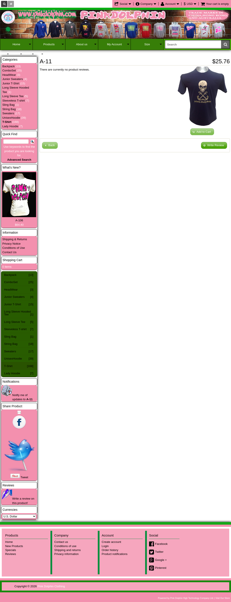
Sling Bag (8, 104)
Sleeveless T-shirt (13, 100)
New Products (14, 546)
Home (16, 44)
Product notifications (115, 554)
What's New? (11, 167)
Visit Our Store (223, 598)
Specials (10, 550)
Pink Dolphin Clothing (51, 586)
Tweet (24, 477)
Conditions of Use (13, 247)
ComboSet (9, 70)
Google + (161, 560)
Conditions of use (65, 546)
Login (105, 546)
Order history (110, 550)
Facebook (161, 544)
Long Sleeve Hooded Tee (18, 313)
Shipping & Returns (14, 239)
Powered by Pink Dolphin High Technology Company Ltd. (186, 598)
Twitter (159, 551)
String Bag (9, 109)
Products (49, 44)
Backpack (8, 66)
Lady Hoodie (10, 126)
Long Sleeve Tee (13, 96)
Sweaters (8, 113)
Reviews (8, 485)
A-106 (19, 220)
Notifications (10, 381)
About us (81, 44)
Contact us (61, 542)
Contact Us (9, 252)
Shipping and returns (67, 550)
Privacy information (66, 554)
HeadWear (9, 74)
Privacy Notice (11, 243)
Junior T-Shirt (10, 83)
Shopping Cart (12, 260)
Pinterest (160, 567)
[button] (202, 131)
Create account (111, 542)
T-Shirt (18, 366)
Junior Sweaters (12, 79)
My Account (114, 44)
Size (147, 44)
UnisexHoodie (11, 117)
